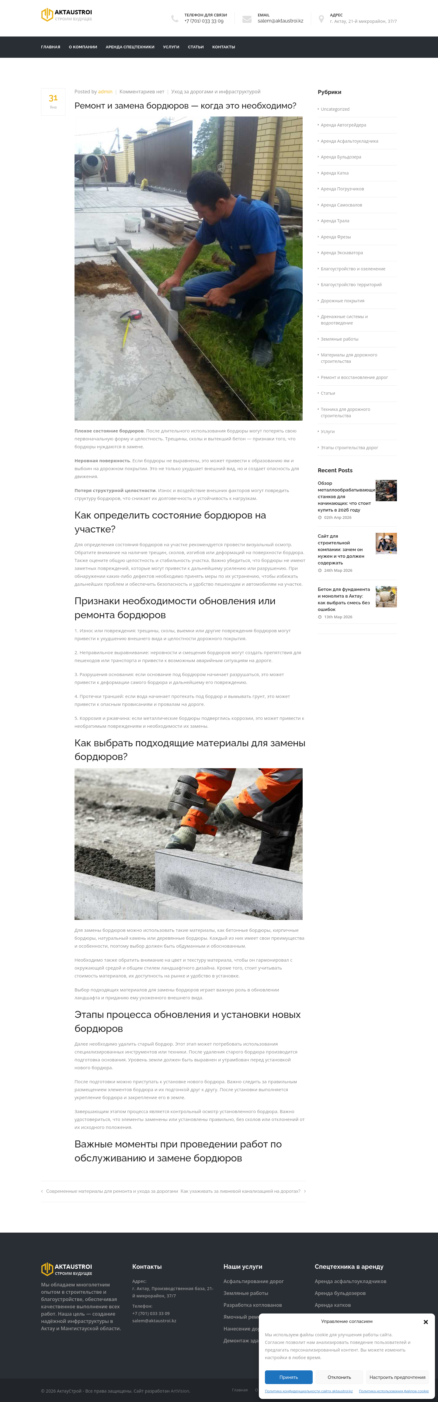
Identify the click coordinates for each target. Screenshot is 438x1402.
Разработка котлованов (253, 1305)
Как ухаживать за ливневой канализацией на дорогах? (243, 1191)
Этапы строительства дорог (349, 447)
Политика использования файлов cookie (394, 1391)
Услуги (171, 47)
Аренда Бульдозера (341, 157)
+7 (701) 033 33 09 (204, 21)
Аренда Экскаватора (342, 252)
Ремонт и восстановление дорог (354, 377)
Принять (289, 1377)
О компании (83, 47)
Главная (50, 47)
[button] (426, 1321)
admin (105, 91)
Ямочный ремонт (245, 1317)
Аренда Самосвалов (341, 205)
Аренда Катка (335, 173)
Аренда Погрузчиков (342, 189)
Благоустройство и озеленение (353, 269)
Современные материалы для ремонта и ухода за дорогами (109, 1191)
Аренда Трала (335, 221)
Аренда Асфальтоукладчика (349, 141)
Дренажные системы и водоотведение (344, 320)
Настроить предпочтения (398, 1377)
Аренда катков (333, 1305)
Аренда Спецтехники (130, 47)
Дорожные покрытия (342, 301)
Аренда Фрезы (336, 237)
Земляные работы (340, 339)
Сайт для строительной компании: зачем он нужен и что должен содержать (341, 549)
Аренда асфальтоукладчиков (351, 1281)
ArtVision (180, 1391)
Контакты (223, 47)
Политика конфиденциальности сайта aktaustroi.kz (309, 1391)
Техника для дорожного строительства (345, 412)
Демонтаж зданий (246, 1340)
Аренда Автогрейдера (343, 125)
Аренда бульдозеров (340, 1293)
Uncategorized (335, 109)
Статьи (196, 47)
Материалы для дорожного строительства (349, 358)
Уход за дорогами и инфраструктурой (215, 91)
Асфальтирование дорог (254, 1281)
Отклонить (339, 1377)
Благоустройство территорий (351, 284)
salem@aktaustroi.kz (280, 21)
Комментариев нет (142, 91)
